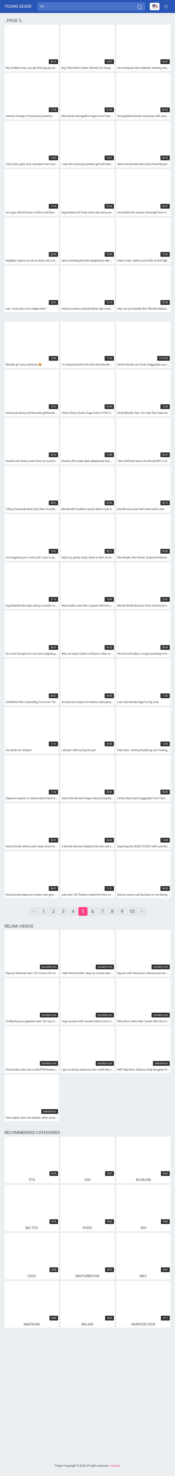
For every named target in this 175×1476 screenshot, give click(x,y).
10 (131, 912)
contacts (114, 1465)
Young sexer (18, 7)
